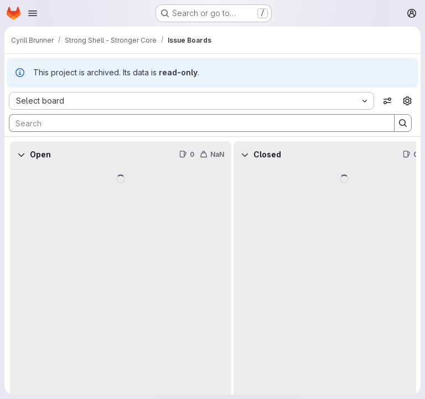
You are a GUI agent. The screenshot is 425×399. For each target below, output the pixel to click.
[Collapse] (21, 154)
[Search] (196, 123)
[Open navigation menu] (33, 13)
